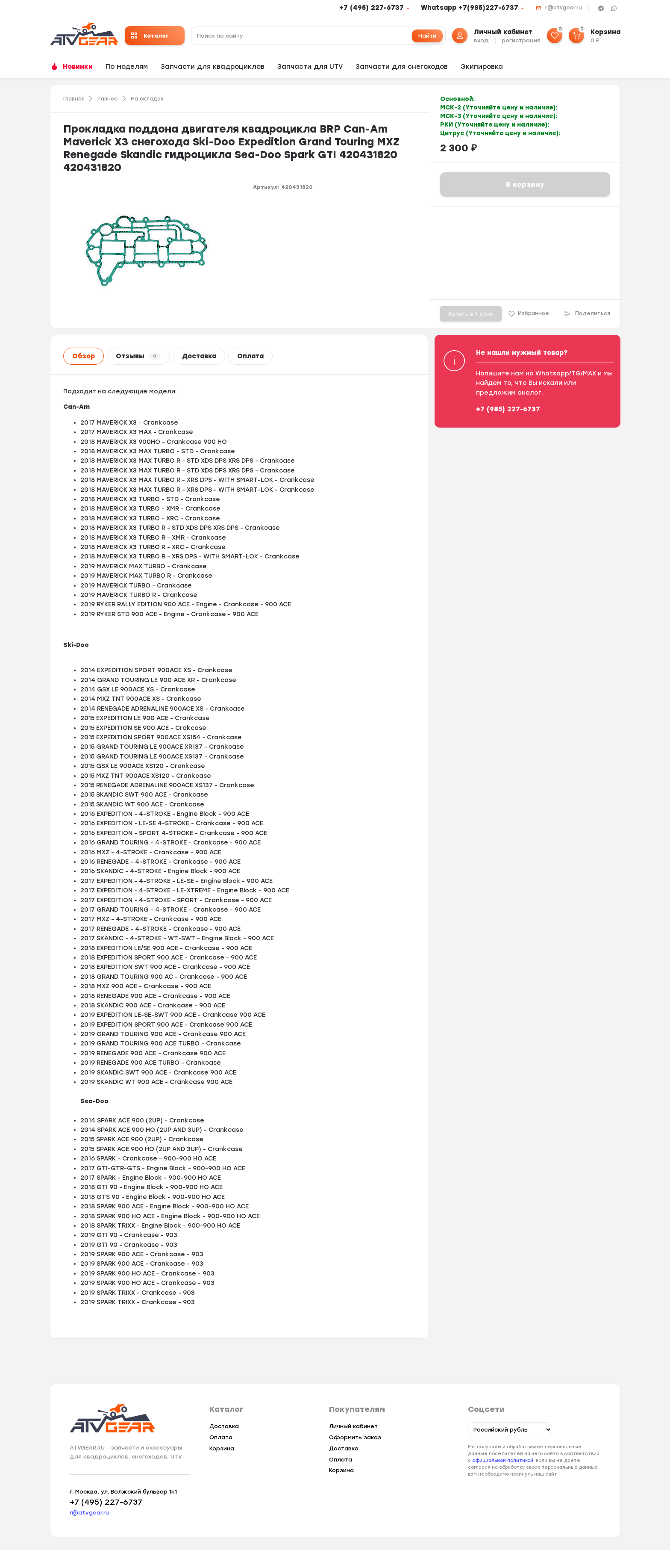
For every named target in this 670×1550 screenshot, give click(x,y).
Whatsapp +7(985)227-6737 (469, 8)
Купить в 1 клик (471, 313)
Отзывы (138, 356)
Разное (107, 99)
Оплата (250, 356)
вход (481, 40)
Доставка (199, 356)
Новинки (78, 67)
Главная (74, 99)
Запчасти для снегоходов (402, 67)
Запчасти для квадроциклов (212, 67)
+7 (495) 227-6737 (371, 8)
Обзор (83, 356)
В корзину (525, 184)
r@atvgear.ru (563, 8)
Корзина (221, 1448)
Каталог (150, 35)
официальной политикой (502, 1460)
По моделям (127, 67)
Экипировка (482, 67)
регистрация (521, 40)
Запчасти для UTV (310, 67)
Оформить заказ (355, 1437)
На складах (147, 99)
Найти (427, 35)
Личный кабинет (353, 1426)
